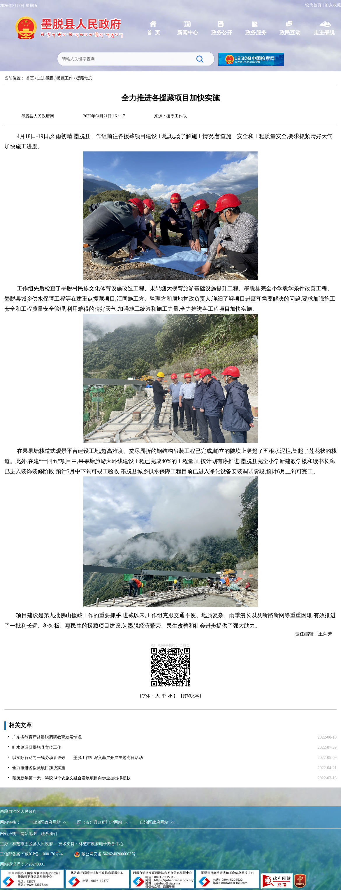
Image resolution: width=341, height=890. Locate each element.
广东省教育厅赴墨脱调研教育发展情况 (47, 737)
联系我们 (49, 833)
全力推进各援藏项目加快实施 (38, 768)
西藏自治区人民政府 (18, 811)
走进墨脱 (45, 78)
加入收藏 (333, 5)
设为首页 (313, 5)
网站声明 (8, 833)
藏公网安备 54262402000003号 (105, 854)
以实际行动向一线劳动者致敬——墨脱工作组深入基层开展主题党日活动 (77, 757)
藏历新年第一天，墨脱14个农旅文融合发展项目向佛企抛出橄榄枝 (71, 778)
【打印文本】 (191, 696)
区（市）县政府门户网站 (99, 822)
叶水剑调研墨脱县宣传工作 (36, 747)
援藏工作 (65, 78)
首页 (30, 78)
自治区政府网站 (46, 822)
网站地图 (28, 833)
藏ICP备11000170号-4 (43, 854)
